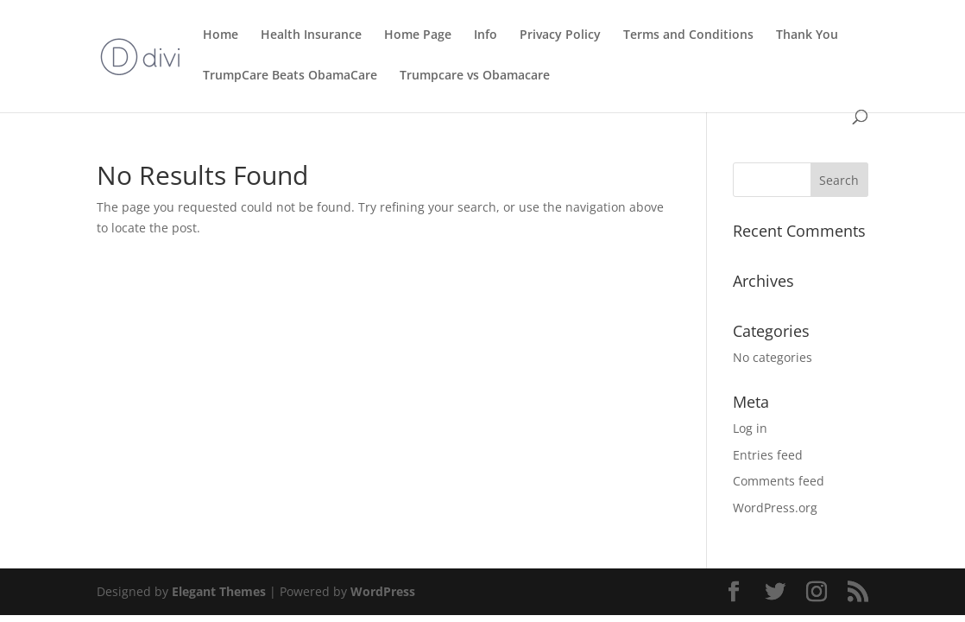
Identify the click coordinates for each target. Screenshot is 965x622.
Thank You (807, 35)
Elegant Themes (219, 591)
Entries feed (768, 455)
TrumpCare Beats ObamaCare (290, 76)
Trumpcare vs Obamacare (475, 76)
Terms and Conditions (688, 35)
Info (485, 35)
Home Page (417, 35)
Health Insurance (311, 35)
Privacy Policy (560, 35)
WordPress (382, 591)
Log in (750, 428)
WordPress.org (775, 507)
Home (220, 35)
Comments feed (778, 481)
